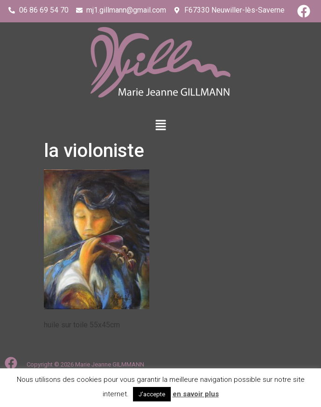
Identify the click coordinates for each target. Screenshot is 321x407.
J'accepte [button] (152, 394)
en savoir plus (196, 394)
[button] (160, 125)
